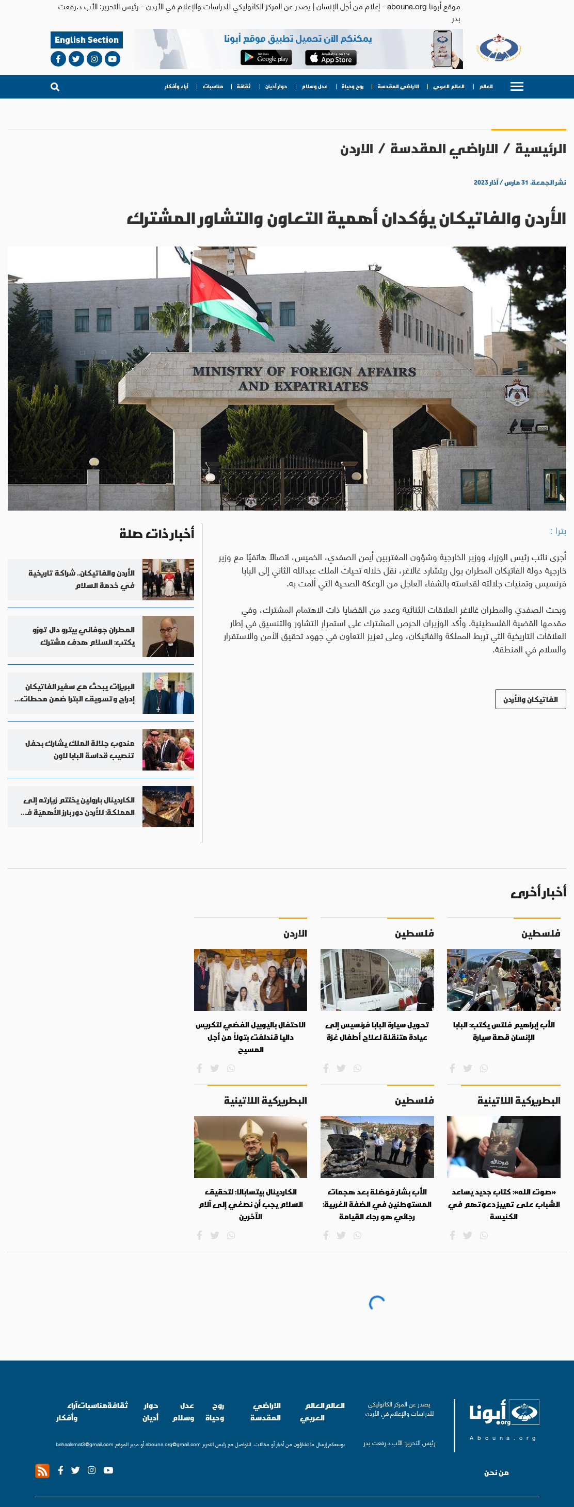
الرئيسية (540, 148)
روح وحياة (352, 87)
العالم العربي (449, 87)
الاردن (356, 148)
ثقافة (244, 87)
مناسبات (213, 87)
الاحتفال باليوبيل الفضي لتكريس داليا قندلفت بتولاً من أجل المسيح (251, 1037)
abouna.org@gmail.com (173, 1444)
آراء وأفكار (176, 87)
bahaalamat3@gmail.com (85, 1444)
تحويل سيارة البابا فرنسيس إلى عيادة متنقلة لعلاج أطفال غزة (377, 1031)
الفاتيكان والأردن (530, 699)
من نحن (496, 1472)
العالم (486, 87)
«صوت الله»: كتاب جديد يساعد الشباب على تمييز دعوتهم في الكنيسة (504, 1204)
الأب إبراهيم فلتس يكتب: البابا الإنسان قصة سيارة (504, 1031)
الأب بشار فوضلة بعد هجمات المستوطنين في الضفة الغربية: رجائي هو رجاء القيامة (377, 1204)
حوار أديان (276, 87)
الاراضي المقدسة (398, 87)
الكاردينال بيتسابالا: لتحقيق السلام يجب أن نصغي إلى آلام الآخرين (250, 1204)
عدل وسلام (314, 87)
